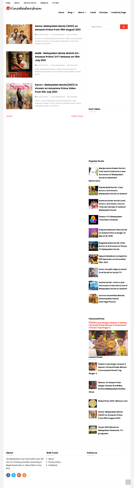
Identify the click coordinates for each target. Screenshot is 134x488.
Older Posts (77, 116)
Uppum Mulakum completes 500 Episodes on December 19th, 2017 (113, 259)
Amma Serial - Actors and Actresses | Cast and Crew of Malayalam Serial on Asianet (113, 285)
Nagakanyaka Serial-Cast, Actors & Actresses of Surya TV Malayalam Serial (113, 246)
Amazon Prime (42, 34)
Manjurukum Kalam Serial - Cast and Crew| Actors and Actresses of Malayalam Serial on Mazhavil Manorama (107, 174)
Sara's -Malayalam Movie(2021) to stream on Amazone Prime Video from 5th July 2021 (56, 88)
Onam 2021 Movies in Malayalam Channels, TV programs (110, 430)
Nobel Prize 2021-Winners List (112, 401)
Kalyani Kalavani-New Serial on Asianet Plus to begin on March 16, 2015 (113, 232)
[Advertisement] (108, 49)
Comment (73, 34)
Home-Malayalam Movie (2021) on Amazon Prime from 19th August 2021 (110, 415)
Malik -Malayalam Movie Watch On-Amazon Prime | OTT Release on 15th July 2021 (57, 56)
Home (9, 116)
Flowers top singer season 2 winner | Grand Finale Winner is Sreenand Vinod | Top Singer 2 (108, 325)
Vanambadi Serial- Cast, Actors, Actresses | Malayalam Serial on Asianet (113, 190)
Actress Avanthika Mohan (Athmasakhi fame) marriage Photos (112, 298)
